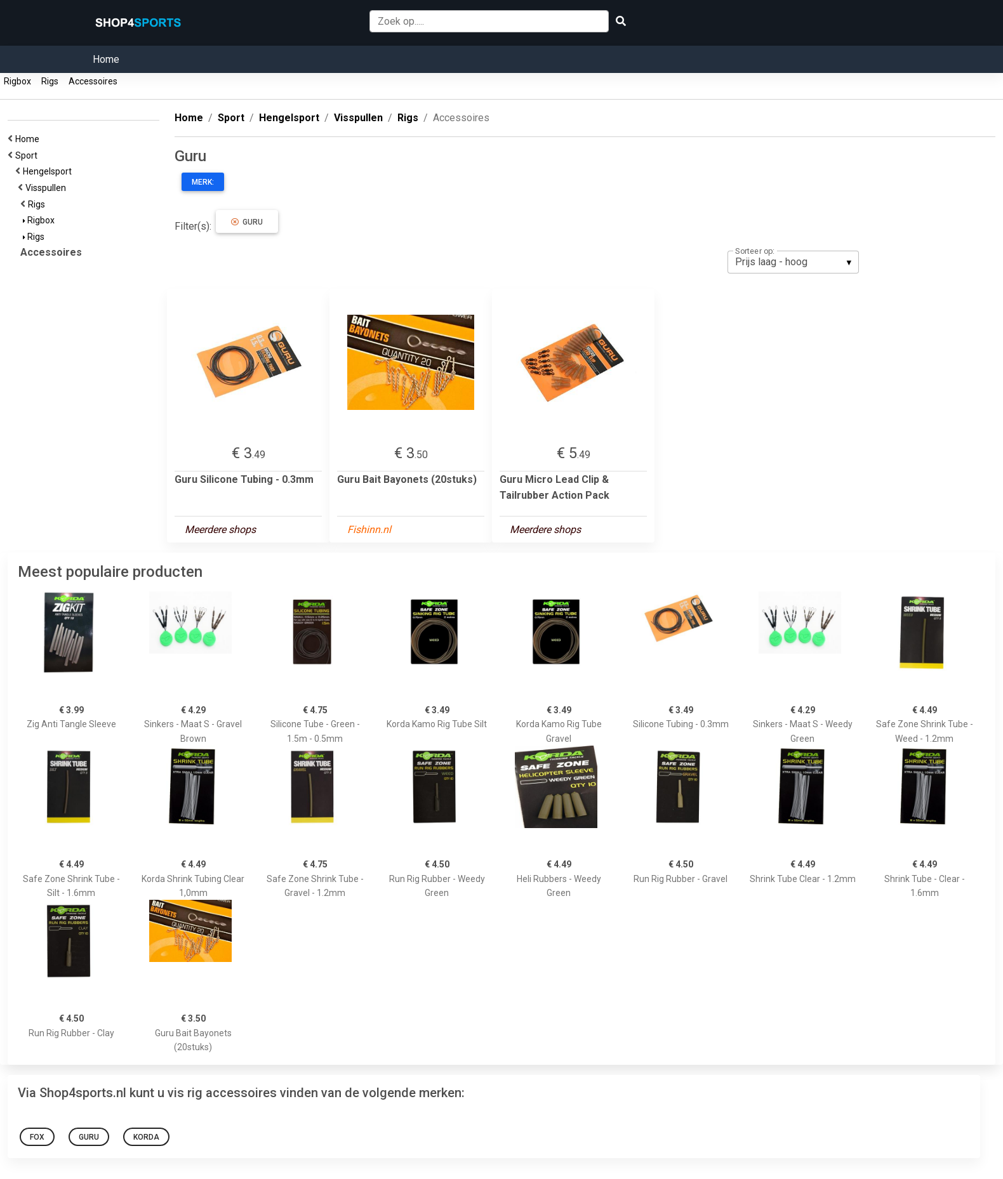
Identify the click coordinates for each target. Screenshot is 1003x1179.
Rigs (49, 81)
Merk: (203, 182)
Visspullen (47, 188)
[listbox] (793, 262)
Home (106, 59)
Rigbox (17, 81)
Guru (247, 222)
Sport (28, 155)
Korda (146, 1137)
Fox (37, 1137)
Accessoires (93, 81)
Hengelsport (49, 171)
